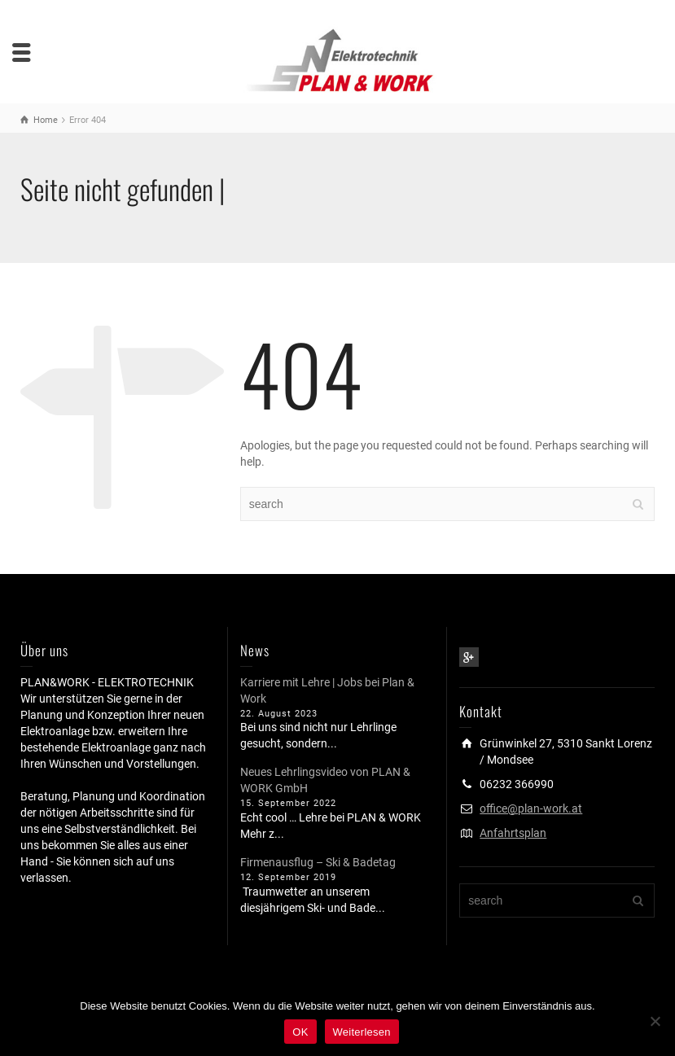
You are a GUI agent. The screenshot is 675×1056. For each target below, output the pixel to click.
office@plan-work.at (531, 808)
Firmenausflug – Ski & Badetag (318, 862)
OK (300, 1032)
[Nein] (655, 1021)
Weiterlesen (362, 1032)
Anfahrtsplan (513, 832)
